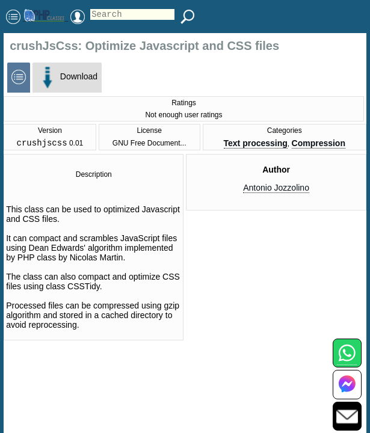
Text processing (256, 144)
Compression (318, 144)
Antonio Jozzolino (276, 189)
